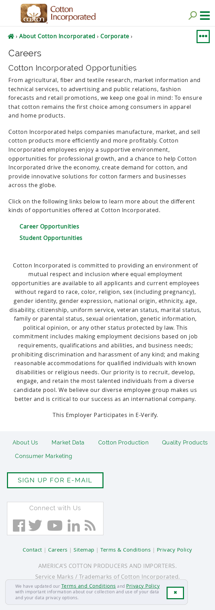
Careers (58, 549)
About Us (25, 442)
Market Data (68, 442)
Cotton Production (123, 442)
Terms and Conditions (88, 586)
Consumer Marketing (43, 456)
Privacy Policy (143, 586)
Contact (32, 549)
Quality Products (185, 442)
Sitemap (84, 549)
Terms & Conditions (125, 549)
